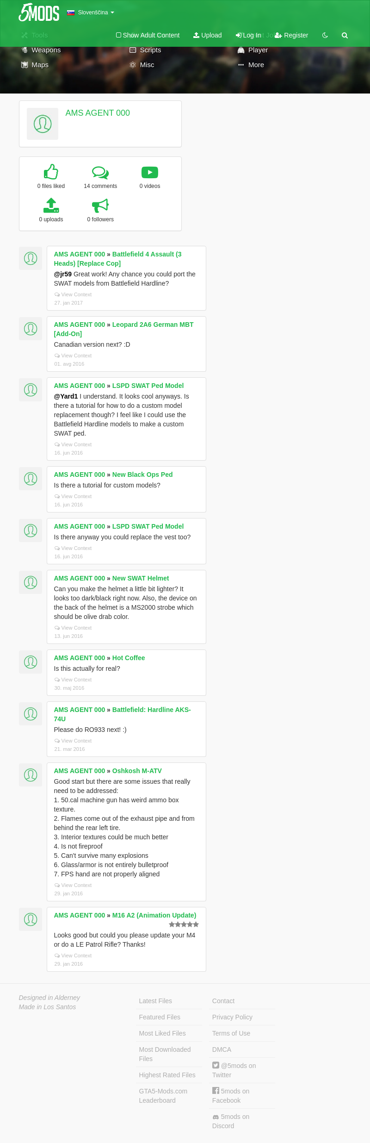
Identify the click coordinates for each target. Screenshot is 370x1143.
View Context (73, 294)
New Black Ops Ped (142, 474)
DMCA (221, 1049)
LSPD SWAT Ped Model (148, 385)
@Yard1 (66, 396)
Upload (207, 35)
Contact (223, 1001)
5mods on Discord (230, 1121)
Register (291, 35)
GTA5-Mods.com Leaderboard (163, 1095)
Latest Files (156, 1001)
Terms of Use (231, 1033)
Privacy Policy (232, 1017)
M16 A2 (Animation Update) (154, 915)
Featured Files (159, 1017)
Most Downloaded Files (165, 1054)
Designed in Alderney (49, 997)
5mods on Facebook (230, 1095)
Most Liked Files (162, 1033)
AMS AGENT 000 (97, 113)
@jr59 (63, 274)
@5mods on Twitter (234, 1070)
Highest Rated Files (167, 1075)
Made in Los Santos (47, 1007)
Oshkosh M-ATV (137, 770)
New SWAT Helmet (140, 578)
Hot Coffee (128, 658)
